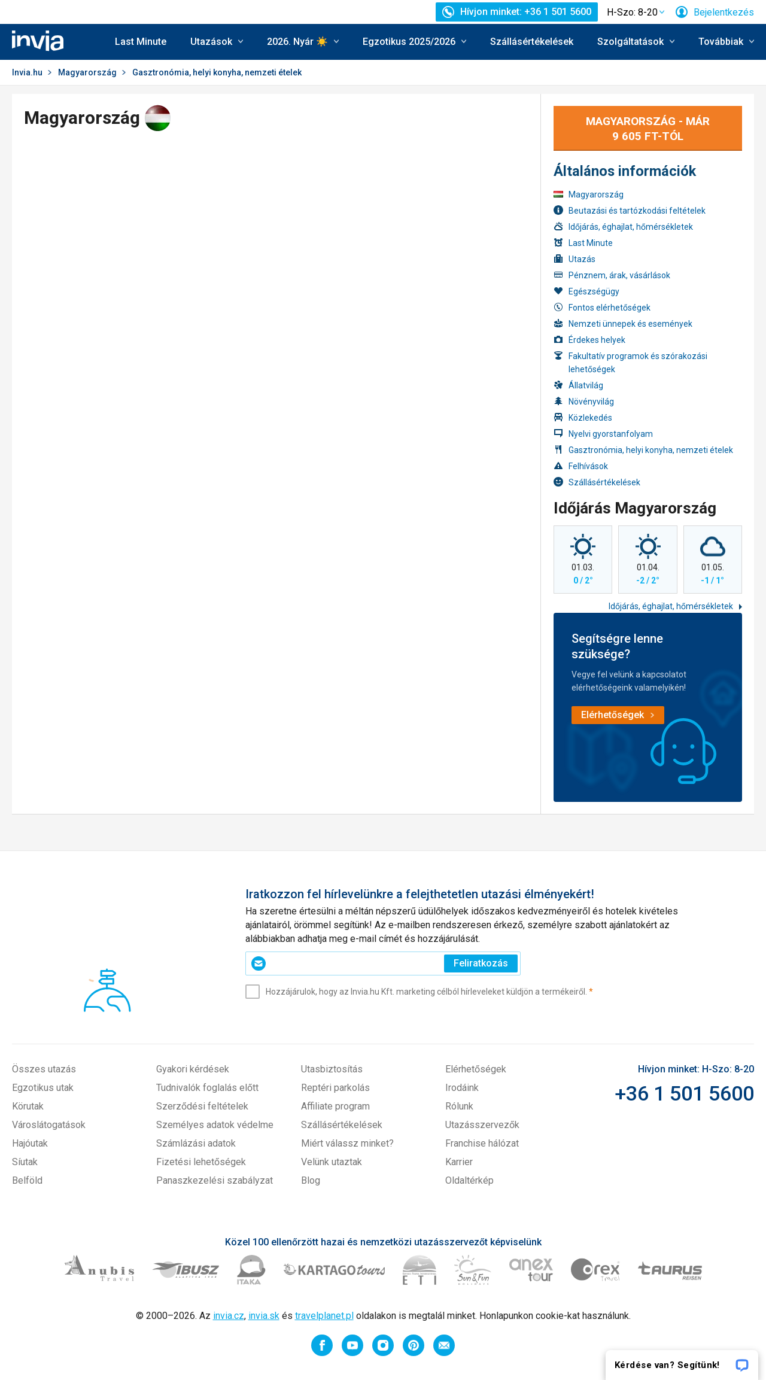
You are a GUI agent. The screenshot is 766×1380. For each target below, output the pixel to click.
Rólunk (459, 1106)
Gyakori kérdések (192, 1069)
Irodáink (462, 1087)
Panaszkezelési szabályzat (214, 1180)
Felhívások (581, 466)
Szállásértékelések (531, 41)
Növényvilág (584, 401)
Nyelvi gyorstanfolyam (603, 433)
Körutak (28, 1106)
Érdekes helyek (589, 340)
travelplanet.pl (324, 1315)
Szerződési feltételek (202, 1106)
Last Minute (140, 41)
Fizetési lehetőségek (201, 1162)
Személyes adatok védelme (214, 1124)
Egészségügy (586, 291)
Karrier (459, 1162)
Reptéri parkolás (335, 1087)
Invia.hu (27, 72)
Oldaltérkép (469, 1180)
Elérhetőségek (475, 1069)
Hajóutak (30, 1143)
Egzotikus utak (43, 1087)
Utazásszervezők (482, 1124)
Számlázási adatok (196, 1143)
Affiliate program (335, 1106)
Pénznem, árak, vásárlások (612, 275)
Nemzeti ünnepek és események (623, 323)
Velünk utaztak (331, 1162)
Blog (310, 1180)
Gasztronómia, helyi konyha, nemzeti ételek (643, 450)
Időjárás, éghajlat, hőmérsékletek (623, 226)
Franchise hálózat (482, 1143)
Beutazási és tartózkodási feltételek (630, 210)
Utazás (574, 259)
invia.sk (263, 1315)
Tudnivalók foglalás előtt (207, 1087)
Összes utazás (44, 1069)
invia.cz (228, 1315)
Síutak (25, 1162)
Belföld (27, 1180)
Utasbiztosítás (332, 1069)
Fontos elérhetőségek (602, 307)
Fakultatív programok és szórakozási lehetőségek (630, 362)
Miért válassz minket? (347, 1143)
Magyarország (87, 72)
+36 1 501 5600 (684, 1093)
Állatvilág (578, 385)
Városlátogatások (49, 1124)
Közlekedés (583, 417)
